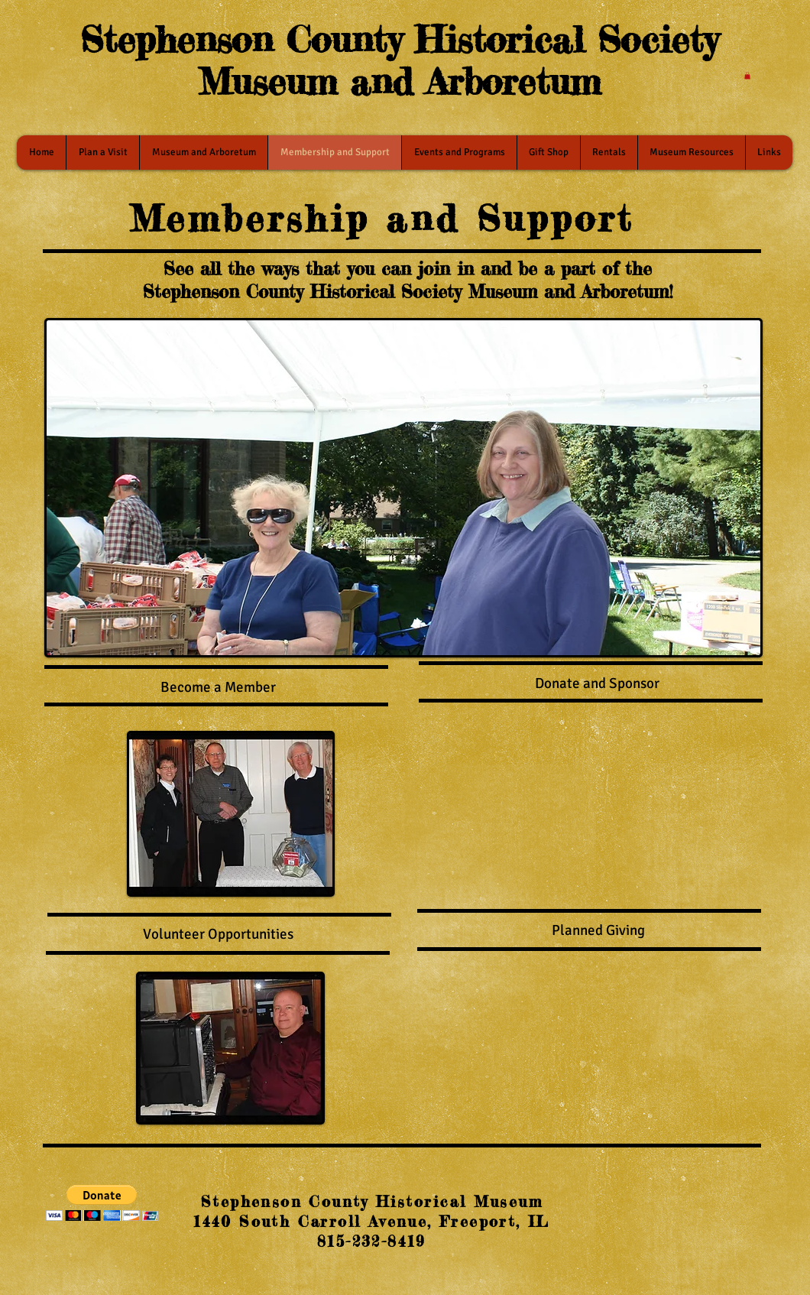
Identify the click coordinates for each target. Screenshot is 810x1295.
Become (185, 687)
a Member (243, 687)
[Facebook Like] (664, 1205)
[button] (747, 76)
